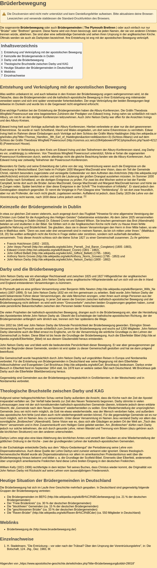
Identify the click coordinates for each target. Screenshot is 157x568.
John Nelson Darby (97, 117)
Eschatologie (84, 315)
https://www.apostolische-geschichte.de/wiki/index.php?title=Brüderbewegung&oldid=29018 (77, 563)
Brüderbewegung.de (19, 529)
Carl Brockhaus (53, 364)
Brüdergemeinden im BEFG (29, 496)
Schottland (47, 130)
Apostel (147, 397)
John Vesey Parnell (19, 246)
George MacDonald (84, 183)
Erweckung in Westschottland (18, 169)
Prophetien (20, 312)
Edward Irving (101, 113)
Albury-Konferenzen (106, 110)
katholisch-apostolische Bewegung (78, 97)
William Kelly (8, 467)
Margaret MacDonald (87, 169)
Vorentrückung (93, 166)
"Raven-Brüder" (21, 512)
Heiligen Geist (75, 424)
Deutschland (123, 368)
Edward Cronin (16, 249)
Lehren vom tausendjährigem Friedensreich (81, 470)
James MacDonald (59, 183)
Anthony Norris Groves (21, 256)
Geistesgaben (8, 189)
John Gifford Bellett (19, 253)
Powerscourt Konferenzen (16, 156)
